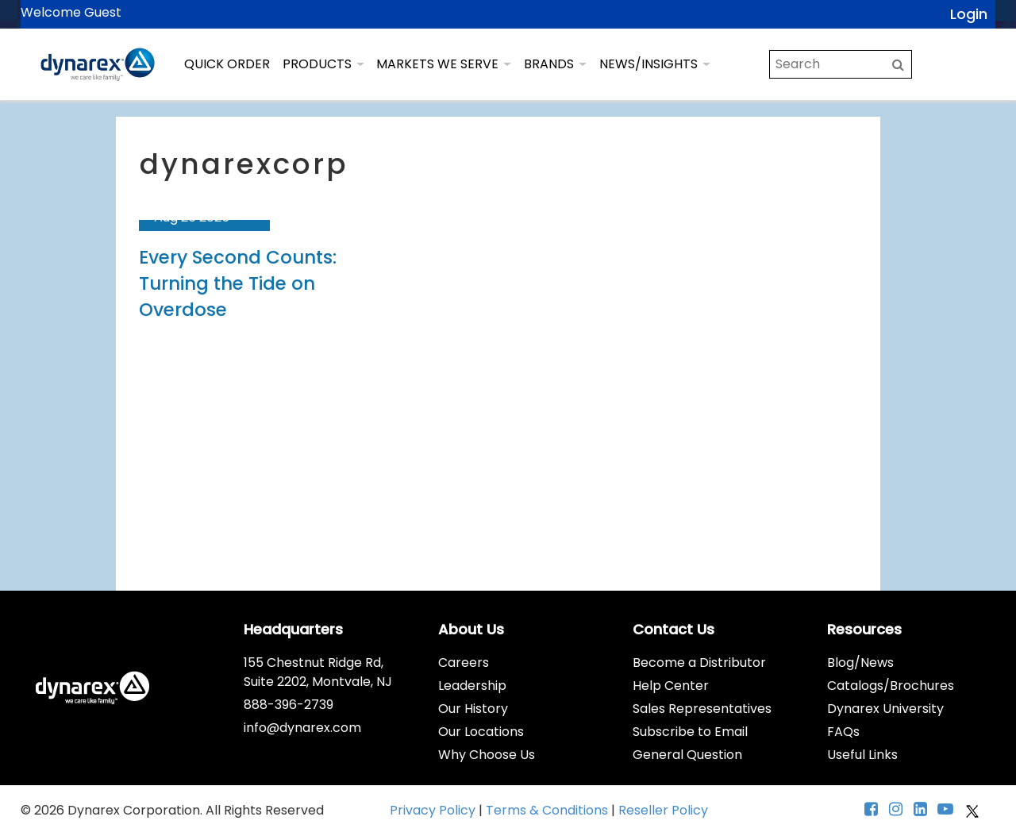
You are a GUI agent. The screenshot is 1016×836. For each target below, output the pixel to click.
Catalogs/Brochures (890, 685)
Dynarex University (885, 708)
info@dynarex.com (302, 727)
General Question (687, 754)
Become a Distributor (699, 662)
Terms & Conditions (548, 810)
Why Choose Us (486, 754)
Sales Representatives (702, 708)
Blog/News (860, 662)
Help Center (671, 685)
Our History (473, 708)
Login (968, 14)
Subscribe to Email (690, 731)
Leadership (472, 685)
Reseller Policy (663, 810)
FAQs (843, 731)
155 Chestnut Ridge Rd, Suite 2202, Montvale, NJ (318, 672)
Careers (463, 662)
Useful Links (862, 754)
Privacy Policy (434, 810)
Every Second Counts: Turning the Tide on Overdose (238, 283)
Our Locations (481, 731)
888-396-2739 (288, 704)
